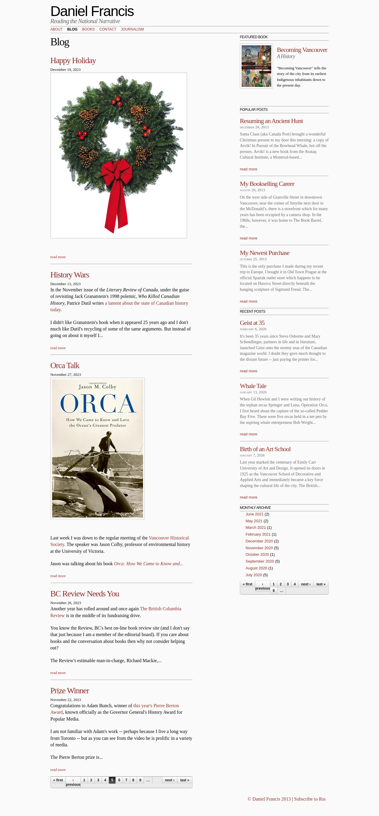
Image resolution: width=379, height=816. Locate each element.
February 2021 (258, 534)
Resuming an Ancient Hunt (271, 120)
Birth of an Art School (265, 449)
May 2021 (254, 521)
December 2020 (259, 541)
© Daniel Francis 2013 (269, 798)
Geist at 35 (252, 322)
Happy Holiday (73, 60)
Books (88, 30)
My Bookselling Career (267, 183)
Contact (107, 30)
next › (169, 780)
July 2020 (254, 575)
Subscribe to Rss (310, 798)
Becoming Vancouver (302, 49)
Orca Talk (64, 365)
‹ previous (73, 782)
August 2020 (256, 568)
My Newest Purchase (264, 252)
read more (58, 257)
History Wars (69, 274)
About (56, 30)
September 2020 (260, 561)
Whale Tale (253, 385)
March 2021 (256, 527)
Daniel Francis (92, 11)
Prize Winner (69, 690)
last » (185, 780)
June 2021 (255, 514)
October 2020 (257, 554)
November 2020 (259, 548)
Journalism (132, 30)
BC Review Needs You (84, 593)
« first (58, 780)
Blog (72, 30)
